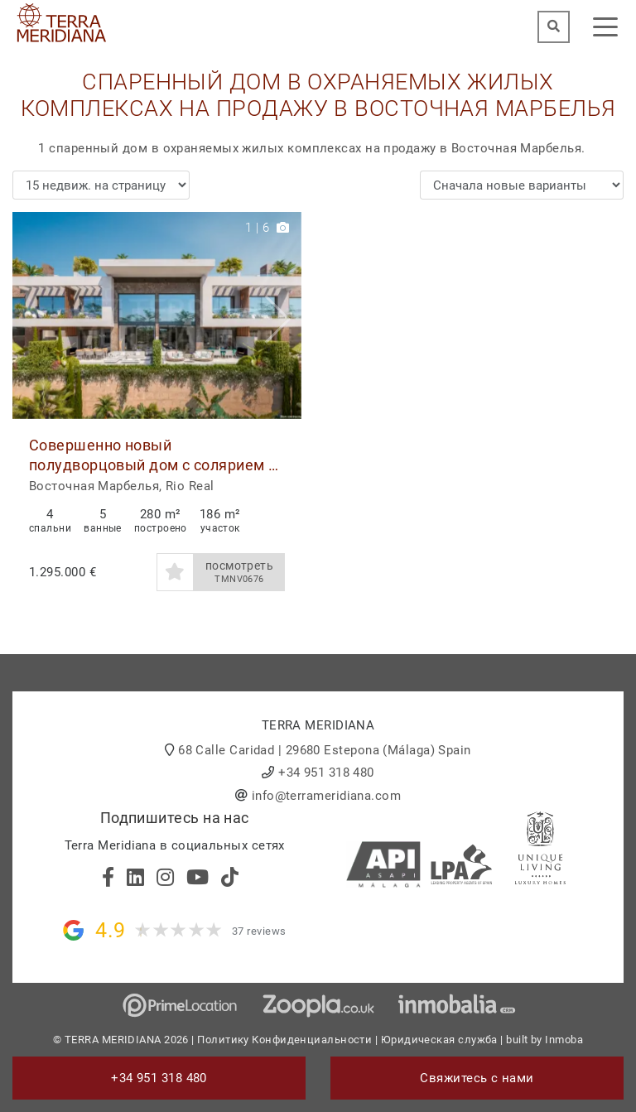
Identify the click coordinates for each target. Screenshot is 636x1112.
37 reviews (259, 931)
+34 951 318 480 (326, 772)
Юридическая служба (439, 1039)
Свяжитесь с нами (476, 1078)
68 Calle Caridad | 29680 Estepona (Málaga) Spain (324, 750)
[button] (282, 315)
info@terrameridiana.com (326, 795)
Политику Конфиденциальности (284, 1039)
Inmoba (564, 1039)
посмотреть (239, 572)
